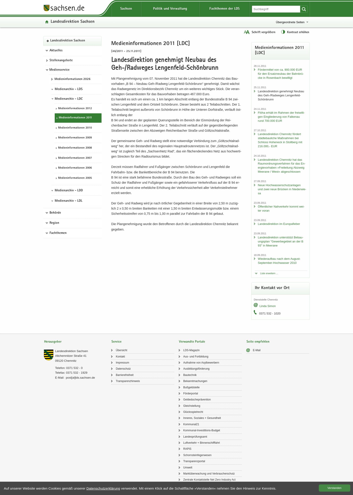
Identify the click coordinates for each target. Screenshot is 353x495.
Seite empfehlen (258, 342)
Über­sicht (121, 350)
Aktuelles (56, 50)
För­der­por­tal (190, 393)
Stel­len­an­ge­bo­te (61, 60)
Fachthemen (58, 233)
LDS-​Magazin (191, 350)
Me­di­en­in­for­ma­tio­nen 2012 (75, 108)
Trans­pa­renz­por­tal (194, 461)
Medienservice (59, 70)
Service (116, 342)
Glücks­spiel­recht (193, 412)
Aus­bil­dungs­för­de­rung (196, 368)
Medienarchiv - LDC (69, 99)
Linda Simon (267, 306)
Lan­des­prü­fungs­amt (195, 436)
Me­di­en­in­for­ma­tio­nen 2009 (75, 137)
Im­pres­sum (122, 362)
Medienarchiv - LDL (68, 201)
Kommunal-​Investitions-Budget (201, 430)
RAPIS (187, 448)
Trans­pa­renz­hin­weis (128, 381)
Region (54, 223)
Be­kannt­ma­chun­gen (195, 381)
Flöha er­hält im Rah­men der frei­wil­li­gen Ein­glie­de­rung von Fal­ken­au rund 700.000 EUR (281, 116)
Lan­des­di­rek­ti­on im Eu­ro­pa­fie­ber (279, 224)
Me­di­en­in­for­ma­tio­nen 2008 (75, 148)
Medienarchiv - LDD (69, 190)
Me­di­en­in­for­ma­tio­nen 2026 (72, 79)
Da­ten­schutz (123, 368)
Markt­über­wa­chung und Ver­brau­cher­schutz (209, 473)
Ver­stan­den (335, 488)
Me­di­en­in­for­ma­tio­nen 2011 (75, 117)
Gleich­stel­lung (191, 405)
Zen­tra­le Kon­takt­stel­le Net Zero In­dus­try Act (209, 479)
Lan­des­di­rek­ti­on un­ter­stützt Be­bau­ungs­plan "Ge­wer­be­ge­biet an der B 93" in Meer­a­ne (280, 241)
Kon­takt (120, 356)
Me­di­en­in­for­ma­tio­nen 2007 (75, 158)
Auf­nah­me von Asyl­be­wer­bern (201, 362)
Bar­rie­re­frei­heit (125, 375)
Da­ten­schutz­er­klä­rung (103, 488)
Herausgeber (52, 342)
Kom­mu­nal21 (191, 424)
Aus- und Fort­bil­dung (195, 356)
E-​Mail (256, 350)
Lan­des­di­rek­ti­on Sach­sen (73, 22)
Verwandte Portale (192, 342)
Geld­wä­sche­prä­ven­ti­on (197, 399)
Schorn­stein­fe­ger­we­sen (197, 455)
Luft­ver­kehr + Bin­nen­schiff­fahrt (201, 442)
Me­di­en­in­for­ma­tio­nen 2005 (75, 178)
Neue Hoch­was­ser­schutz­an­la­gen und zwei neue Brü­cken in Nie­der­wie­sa (282, 189)
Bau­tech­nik (190, 375)
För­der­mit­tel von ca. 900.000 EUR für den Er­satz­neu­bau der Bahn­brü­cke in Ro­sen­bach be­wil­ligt (281, 73)
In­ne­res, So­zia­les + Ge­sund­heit (202, 418)
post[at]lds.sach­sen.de (80, 377)
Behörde (55, 213)
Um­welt (187, 467)
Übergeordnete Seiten (290, 22)
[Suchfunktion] (276, 9)
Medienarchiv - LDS (69, 89)
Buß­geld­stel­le (191, 387)
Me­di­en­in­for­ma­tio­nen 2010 (75, 128)
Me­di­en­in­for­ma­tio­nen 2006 (75, 168)
